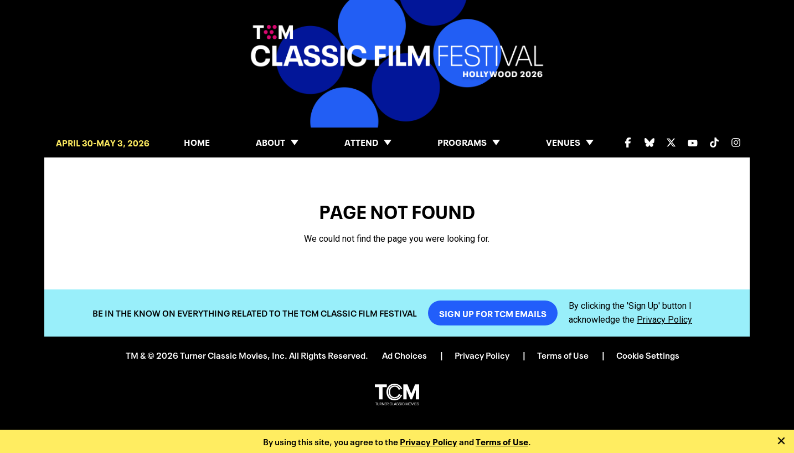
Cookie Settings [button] (647, 354)
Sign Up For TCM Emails (492, 313)
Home (197, 141)
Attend (361, 141)
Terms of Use (502, 441)
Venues (563, 141)
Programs (462, 141)
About (270, 141)
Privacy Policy (428, 441)
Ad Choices (404, 354)
